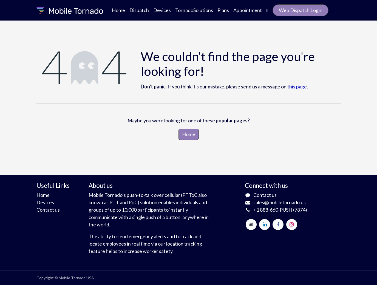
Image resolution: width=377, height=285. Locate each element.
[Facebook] (278, 224)
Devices (45, 202)
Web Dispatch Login (300, 10)
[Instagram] (291, 224)
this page (297, 87)
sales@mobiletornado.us (279, 202)
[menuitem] (118, 10)
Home (188, 134)
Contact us (48, 210)
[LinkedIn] (264, 224)
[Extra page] (251, 224)
